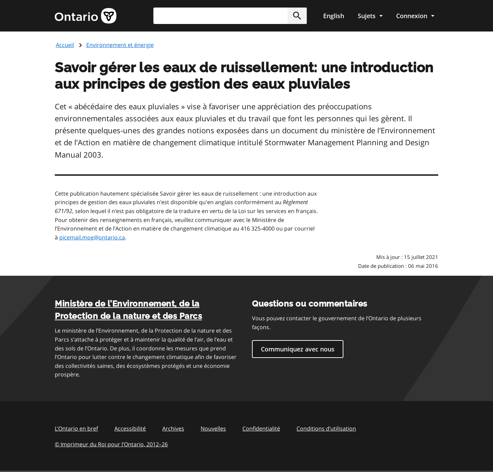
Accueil (65, 45)
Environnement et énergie (120, 45)
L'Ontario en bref (76, 428)
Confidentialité (261, 428)
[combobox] (230, 15)
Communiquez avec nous (297, 349)
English (333, 16)
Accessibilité (130, 428)
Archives (173, 428)
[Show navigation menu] (370, 16)
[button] (297, 16)
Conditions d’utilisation (326, 428)
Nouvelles (213, 428)
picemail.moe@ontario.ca (92, 237)
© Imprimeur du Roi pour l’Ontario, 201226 (111, 444)
